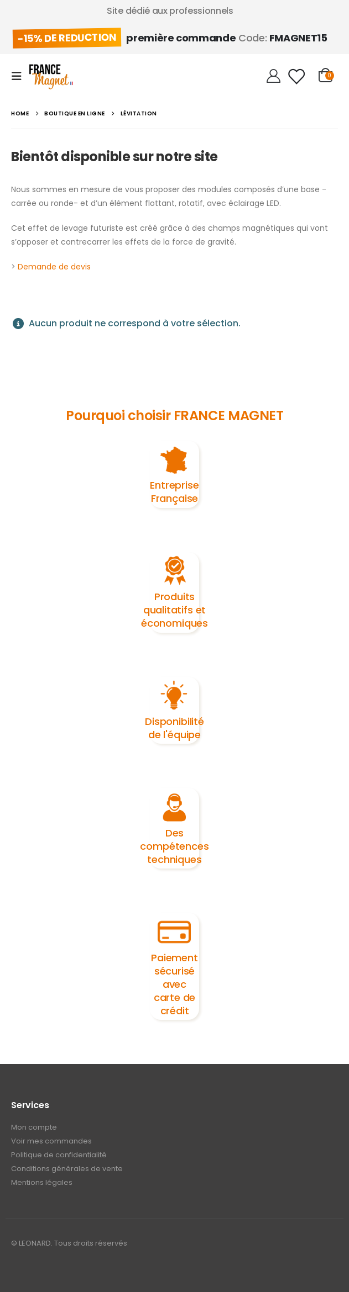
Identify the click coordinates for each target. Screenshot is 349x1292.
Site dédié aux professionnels (170, 10)
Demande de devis (54, 266)
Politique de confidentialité (59, 1155)
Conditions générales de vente (67, 1168)
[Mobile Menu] (20, 76)
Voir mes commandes (51, 1141)
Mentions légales (41, 1182)
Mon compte (34, 1127)
